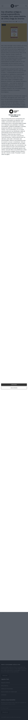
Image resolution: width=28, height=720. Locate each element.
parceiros (13, 118)
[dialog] (14, 360)
